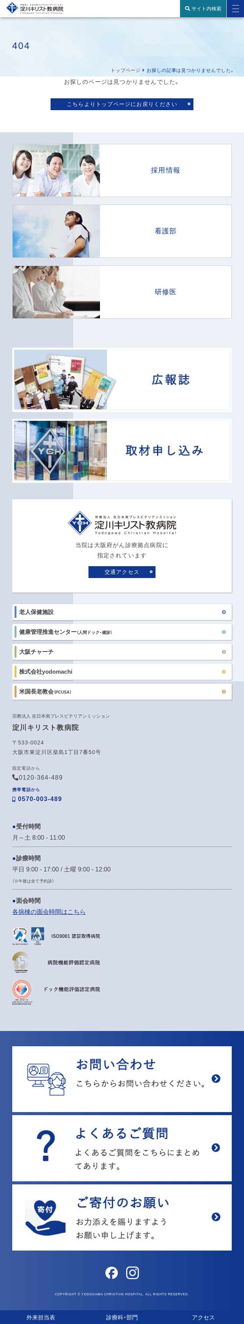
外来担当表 (40, 1317)
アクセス (203, 1317)
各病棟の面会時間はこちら (49, 912)
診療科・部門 (122, 1317)
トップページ (126, 70)
